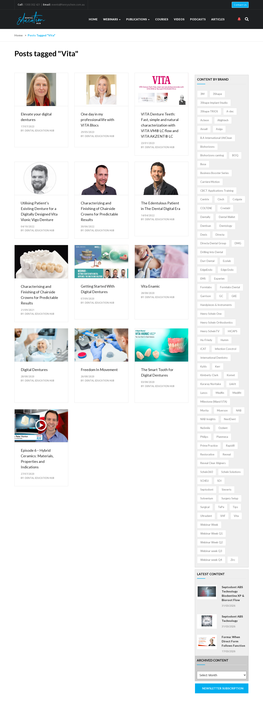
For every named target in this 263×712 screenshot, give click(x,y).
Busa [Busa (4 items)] (203, 164)
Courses (161, 19)
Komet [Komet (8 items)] (231, 375)
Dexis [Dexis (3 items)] (203, 234)
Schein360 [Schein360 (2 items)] (206, 472)
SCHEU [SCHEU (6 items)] (204, 480)
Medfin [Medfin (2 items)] (220, 392)
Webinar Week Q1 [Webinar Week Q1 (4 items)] (211, 533)
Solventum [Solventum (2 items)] (206, 498)
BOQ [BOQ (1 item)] (235, 155)
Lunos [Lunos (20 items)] (203, 392)
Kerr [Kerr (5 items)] (217, 366)
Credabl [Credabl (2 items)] (225, 208)
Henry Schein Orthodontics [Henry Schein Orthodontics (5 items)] (216, 322)
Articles (218, 19)
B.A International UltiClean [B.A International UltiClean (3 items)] (216, 137)
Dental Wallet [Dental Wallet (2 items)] (227, 217)
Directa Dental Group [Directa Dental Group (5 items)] (213, 243)
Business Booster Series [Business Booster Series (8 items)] (214, 173)
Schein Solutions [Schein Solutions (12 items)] (231, 472)
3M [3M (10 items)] (202, 94)
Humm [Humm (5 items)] (224, 340)
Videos (179, 19)
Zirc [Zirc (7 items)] (233, 559)
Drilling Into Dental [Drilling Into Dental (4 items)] (211, 252)
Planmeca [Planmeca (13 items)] (222, 436)
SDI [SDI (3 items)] (219, 480)
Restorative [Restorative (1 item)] (207, 454)
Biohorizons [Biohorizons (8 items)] (207, 146)
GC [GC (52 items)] (221, 296)
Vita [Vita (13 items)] (236, 515)
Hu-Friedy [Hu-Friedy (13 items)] (206, 340)
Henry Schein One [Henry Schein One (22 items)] (210, 313)
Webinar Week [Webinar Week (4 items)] (209, 524)
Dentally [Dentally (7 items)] (205, 217)
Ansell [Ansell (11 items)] (204, 129)
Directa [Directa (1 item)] (220, 234)
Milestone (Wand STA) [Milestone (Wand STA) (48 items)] (213, 401)
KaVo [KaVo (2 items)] (203, 366)
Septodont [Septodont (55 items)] (206, 489)
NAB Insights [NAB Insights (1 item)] (208, 419)
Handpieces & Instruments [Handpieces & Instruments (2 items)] (216, 304)
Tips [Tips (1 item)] (235, 507)
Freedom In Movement (99, 369)
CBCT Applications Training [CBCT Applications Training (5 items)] (216, 190)
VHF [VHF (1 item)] (222, 515)
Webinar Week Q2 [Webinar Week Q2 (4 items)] (211, 542)
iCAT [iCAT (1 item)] (203, 348)
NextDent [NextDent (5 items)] (230, 419)
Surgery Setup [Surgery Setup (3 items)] (229, 498)
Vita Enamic (150, 286)
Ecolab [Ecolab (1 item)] (227, 261)
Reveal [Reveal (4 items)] (227, 454)
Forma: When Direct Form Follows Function (233, 641)
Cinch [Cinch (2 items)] (221, 199)
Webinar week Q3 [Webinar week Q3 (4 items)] (211, 551)
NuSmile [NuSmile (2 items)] (205, 428)
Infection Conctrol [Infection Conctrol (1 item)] (225, 348)
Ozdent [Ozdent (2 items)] (222, 428)
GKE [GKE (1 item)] (234, 296)
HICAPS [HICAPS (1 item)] (232, 331)
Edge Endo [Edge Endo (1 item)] (227, 269)
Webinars (112, 19)
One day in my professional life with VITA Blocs (97, 119)
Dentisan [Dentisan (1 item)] (205, 225)
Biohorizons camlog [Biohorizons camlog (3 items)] (212, 155)
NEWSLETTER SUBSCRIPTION (222, 688)
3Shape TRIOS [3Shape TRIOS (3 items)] (209, 111)
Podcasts (198, 19)
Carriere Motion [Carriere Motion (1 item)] (210, 181)
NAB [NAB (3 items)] (238, 410)
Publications (138, 19)
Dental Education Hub (39, 130)
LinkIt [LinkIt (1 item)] (232, 384)
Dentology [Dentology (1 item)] (225, 225)
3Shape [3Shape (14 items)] (217, 94)
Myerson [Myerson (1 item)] (222, 410)
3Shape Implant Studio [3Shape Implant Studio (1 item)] (214, 102)
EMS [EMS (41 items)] (203, 278)
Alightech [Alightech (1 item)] (222, 120)
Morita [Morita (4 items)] (204, 410)
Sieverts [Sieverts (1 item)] (226, 489)
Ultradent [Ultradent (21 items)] (206, 515)
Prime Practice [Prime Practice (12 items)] (209, 445)
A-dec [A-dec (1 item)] (230, 111)
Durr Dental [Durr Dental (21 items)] (207, 261)
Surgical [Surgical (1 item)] (205, 507)
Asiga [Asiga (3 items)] (219, 129)
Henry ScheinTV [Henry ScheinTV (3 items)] (209, 331)
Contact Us (240, 5)
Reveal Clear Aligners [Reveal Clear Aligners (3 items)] (213, 463)
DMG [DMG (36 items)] (238, 243)
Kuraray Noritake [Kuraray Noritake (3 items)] (210, 384)
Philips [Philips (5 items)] (204, 436)
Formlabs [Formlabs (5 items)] (206, 287)
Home (93, 19)
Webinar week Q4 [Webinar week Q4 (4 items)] (211, 559)
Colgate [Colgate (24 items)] (237, 199)
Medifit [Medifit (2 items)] (237, 392)
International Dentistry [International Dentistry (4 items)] (214, 357)
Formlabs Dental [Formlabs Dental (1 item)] (230, 287)
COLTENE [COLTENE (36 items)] (206, 208)
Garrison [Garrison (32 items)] (205, 296)
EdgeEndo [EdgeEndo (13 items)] (206, 269)
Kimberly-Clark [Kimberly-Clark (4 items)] (209, 375)
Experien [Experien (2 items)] (219, 278)
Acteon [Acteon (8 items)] (204, 120)
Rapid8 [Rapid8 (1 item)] (230, 445)
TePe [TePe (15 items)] (221, 507)
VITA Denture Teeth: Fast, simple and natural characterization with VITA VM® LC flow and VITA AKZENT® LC (160, 125)
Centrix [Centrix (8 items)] (204, 199)
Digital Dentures (34, 369)
